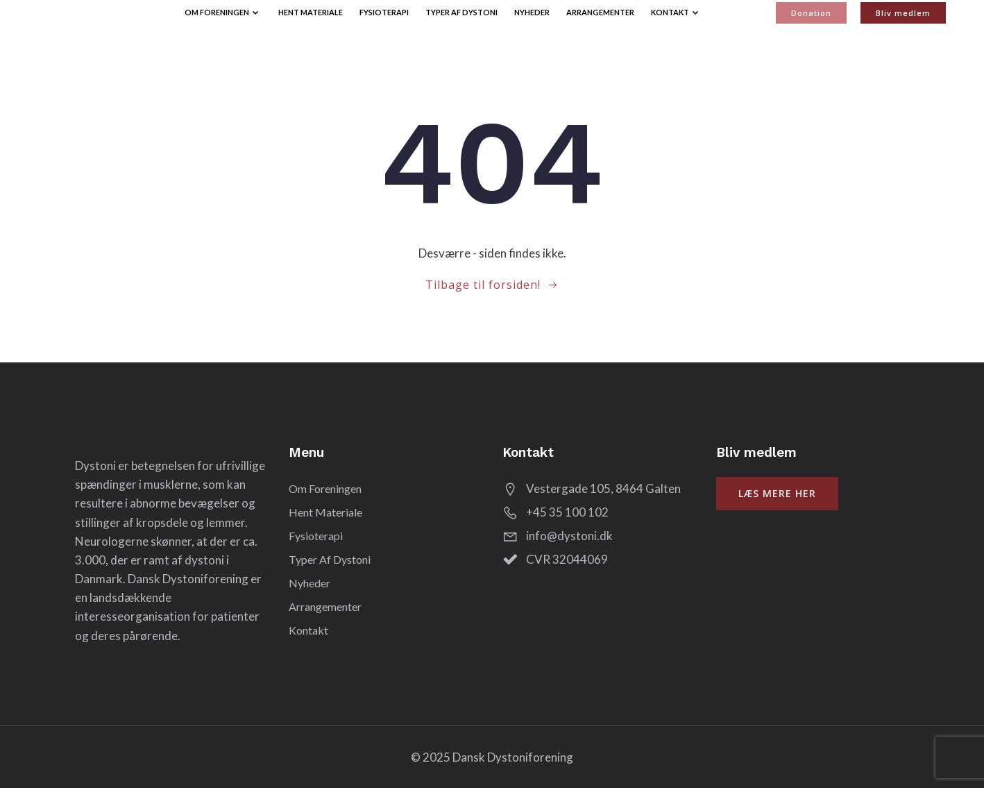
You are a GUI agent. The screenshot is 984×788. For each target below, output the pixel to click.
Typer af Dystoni (461, 12)
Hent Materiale (310, 12)
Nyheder (532, 12)
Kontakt (676, 12)
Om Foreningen (223, 12)
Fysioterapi (384, 12)
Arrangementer (600, 12)
